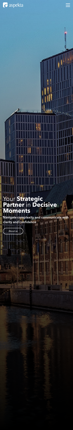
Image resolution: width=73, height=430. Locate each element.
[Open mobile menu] (68, 5)
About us (13, 231)
